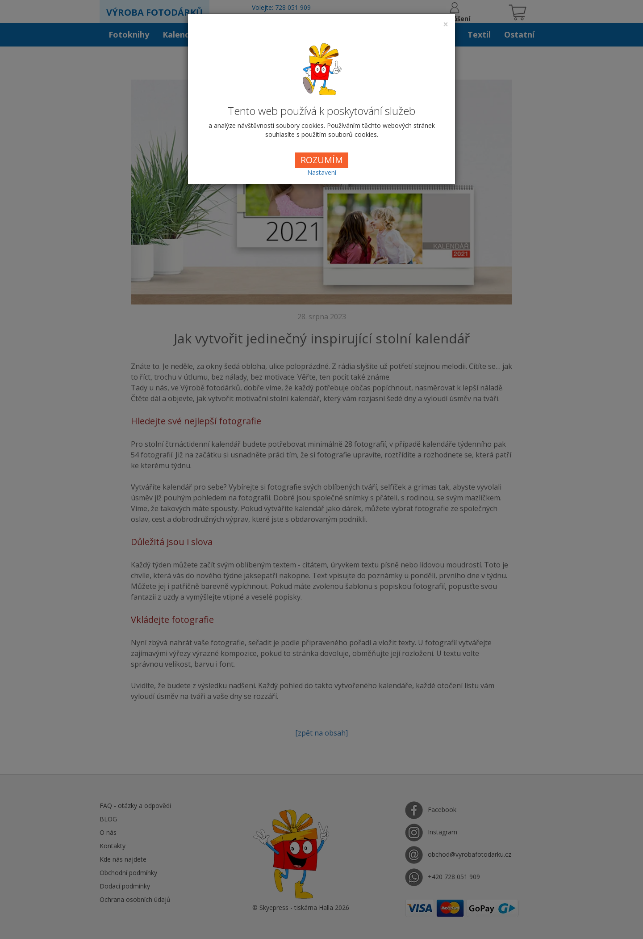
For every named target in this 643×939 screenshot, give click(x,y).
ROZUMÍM (322, 160)
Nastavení (321, 172)
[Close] (445, 24)
